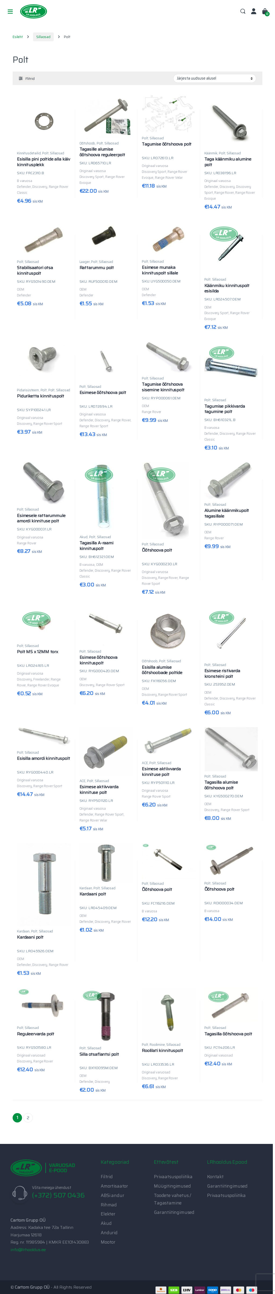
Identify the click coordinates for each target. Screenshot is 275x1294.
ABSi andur (112, 1195)
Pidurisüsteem (28, 390)
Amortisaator (114, 1186)
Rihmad (109, 1204)
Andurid (109, 1232)
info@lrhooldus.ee (28, 1249)
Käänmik (211, 153)
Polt (45, 153)
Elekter (108, 1213)
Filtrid (107, 1176)
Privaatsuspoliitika (173, 1176)
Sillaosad (43, 37)
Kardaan (23, 931)
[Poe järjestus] (214, 78)
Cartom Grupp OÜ (32, 1287)
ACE (82, 781)
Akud (83, 537)
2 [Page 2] (28, 1117)
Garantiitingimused (174, 1212)
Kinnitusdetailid (29, 153)
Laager (84, 262)
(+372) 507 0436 (58, 1195)
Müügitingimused (172, 1186)
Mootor (108, 1242)
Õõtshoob (87, 143)
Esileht (18, 37)
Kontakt (215, 1176)
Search (243, 11)
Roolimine (157, 1044)
